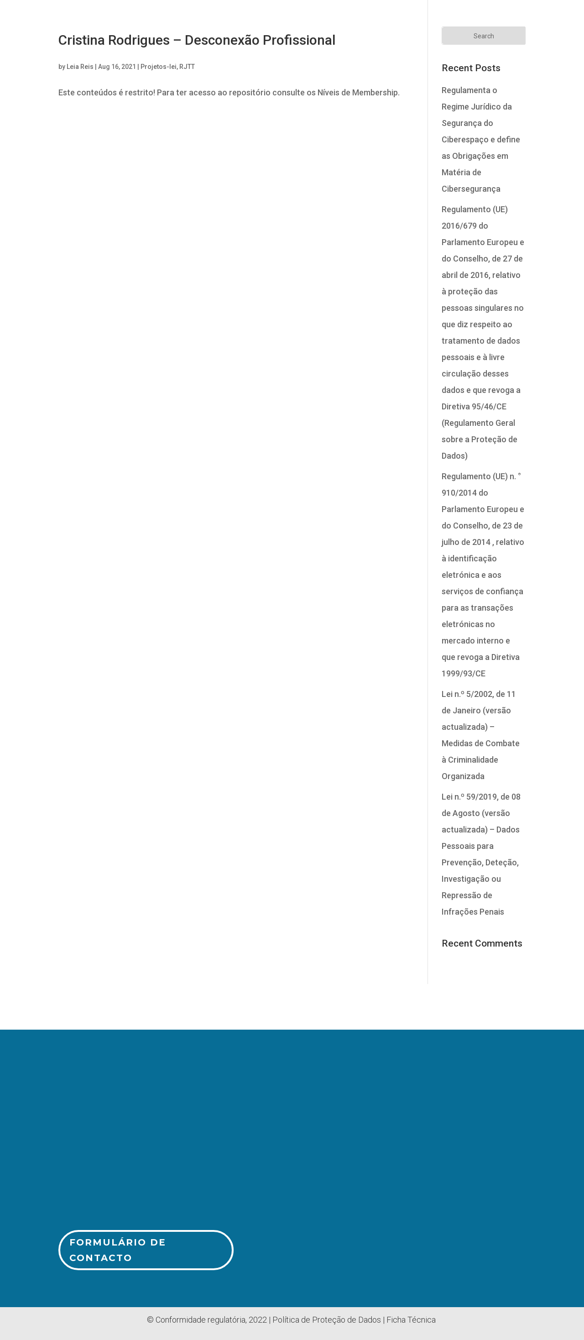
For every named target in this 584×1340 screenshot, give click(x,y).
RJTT (187, 66)
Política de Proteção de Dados (326, 1319)
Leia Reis (80, 66)
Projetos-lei (159, 66)
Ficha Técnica (411, 1319)
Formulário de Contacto (117, 1250)
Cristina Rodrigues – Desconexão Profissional (197, 40)
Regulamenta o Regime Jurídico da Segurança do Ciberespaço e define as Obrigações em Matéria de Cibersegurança (481, 139)
